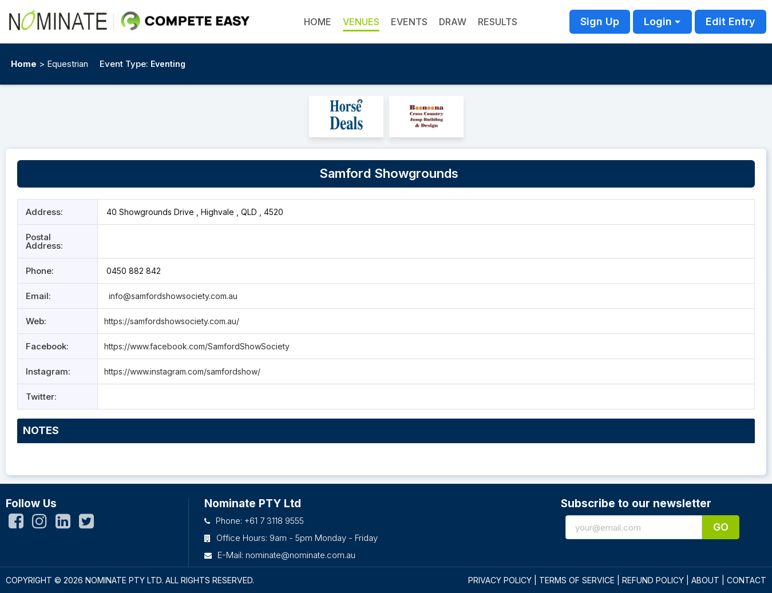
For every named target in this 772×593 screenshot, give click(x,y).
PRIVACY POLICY (500, 580)
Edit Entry (730, 21)
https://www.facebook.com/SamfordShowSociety (197, 346)
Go (721, 527)
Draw (452, 21)
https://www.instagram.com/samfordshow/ (182, 371)
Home (24, 63)
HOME (317, 21)
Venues (361, 21)
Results (497, 21)
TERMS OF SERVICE (577, 580)
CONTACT (746, 580)
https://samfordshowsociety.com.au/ (171, 321)
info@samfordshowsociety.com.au (171, 296)
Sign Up (599, 21)
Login (658, 21)
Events (409, 21)
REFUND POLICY (653, 580)
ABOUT (705, 580)
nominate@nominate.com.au (300, 555)
